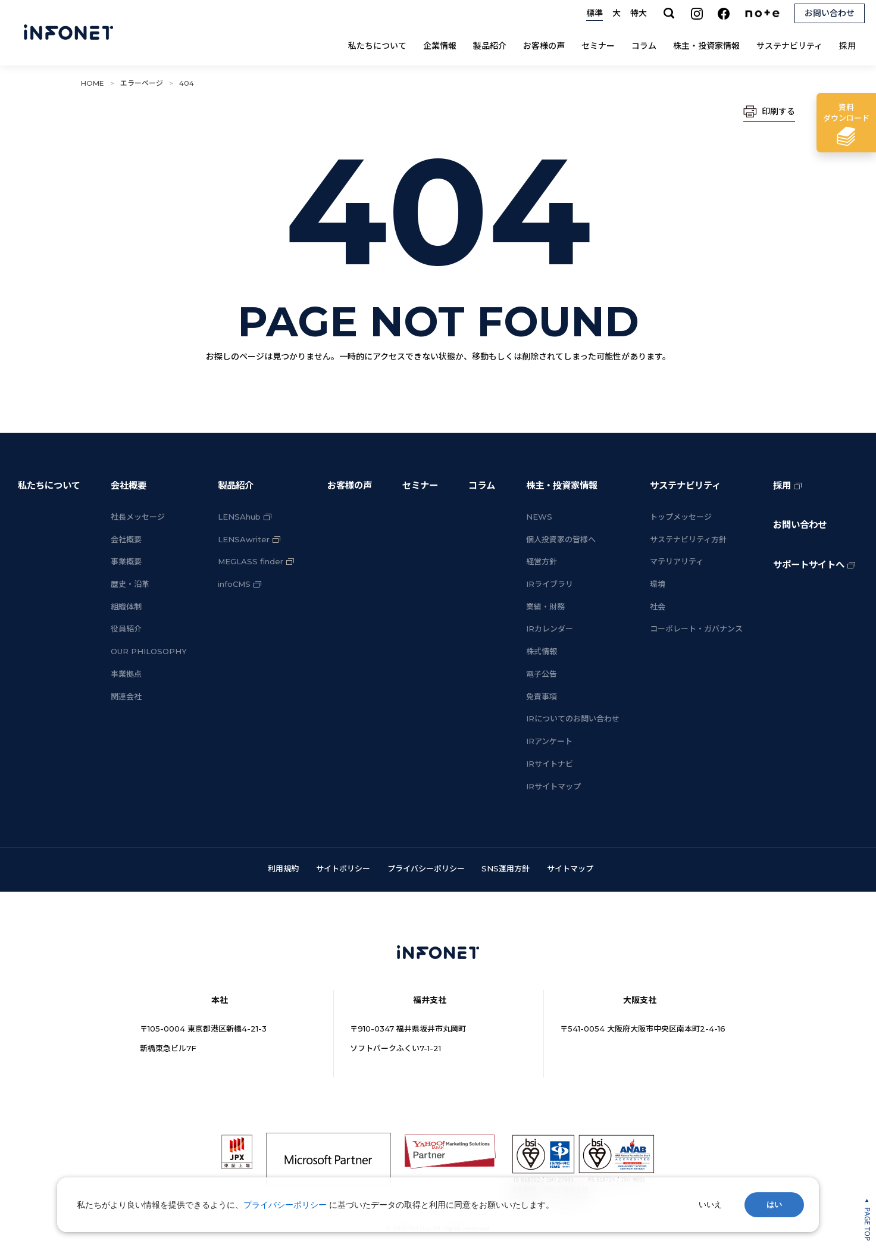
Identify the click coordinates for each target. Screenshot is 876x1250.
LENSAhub (239, 516)
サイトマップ (570, 868)
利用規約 (283, 868)
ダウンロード (846, 112)
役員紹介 (126, 628)
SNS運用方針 (505, 868)
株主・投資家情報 (706, 45)
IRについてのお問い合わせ (573, 718)
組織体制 (126, 606)
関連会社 (126, 696)
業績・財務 (545, 606)
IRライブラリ (549, 584)
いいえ (710, 1204)
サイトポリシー (343, 868)
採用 (847, 45)
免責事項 (541, 696)
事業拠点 (126, 674)
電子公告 (541, 674)
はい (774, 1204)
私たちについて (377, 45)
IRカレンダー (549, 628)
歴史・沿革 (130, 584)
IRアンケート (549, 741)
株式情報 (541, 651)
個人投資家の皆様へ (561, 539)
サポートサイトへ (808, 564)
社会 (657, 606)
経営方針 (541, 561)
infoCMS (234, 584)
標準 (594, 13)
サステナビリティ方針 (688, 539)
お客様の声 (544, 45)
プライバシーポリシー (426, 868)
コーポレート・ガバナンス (696, 628)
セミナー (598, 45)
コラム (643, 45)
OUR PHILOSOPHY (149, 651)
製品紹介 (489, 45)
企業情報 (439, 45)
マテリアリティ (676, 561)
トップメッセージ (681, 516)
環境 (657, 584)
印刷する (778, 111)
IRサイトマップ (553, 786)
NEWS (539, 516)
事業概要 (126, 561)
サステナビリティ (789, 45)
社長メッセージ (138, 516)
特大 (638, 13)
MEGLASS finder (250, 561)
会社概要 (128, 485)
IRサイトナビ (549, 763)
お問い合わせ (800, 524)
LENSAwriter (244, 539)
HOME (92, 83)
